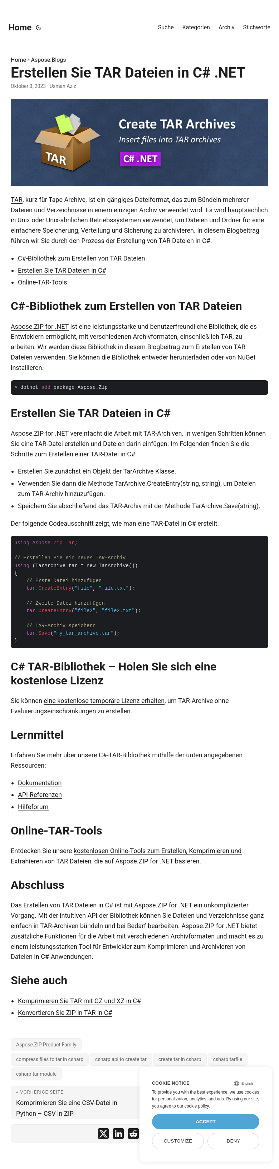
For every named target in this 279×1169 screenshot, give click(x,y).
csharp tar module (36, 1074)
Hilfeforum (33, 807)
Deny (233, 1141)
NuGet (246, 357)
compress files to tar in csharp (49, 1059)
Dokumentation (40, 783)
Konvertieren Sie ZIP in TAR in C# (65, 1012)
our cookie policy (193, 1106)
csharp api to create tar (121, 1059)
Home (20, 28)
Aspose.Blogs (48, 59)
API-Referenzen (40, 794)
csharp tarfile (227, 1059)
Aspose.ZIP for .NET (40, 326)
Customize (178, 1141)
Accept (206, 1121)
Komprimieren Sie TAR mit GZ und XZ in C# (79, 1001)
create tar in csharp (179, 1059)
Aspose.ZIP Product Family (46, 1044)
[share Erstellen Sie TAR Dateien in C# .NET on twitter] (103, 1135)
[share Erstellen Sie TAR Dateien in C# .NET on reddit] (133, 1135)
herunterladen (190, 357)
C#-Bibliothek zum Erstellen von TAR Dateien (81, 258)
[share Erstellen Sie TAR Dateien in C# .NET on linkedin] (118, 1135)
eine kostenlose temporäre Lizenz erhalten (104, 700)
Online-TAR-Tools (42, 282)
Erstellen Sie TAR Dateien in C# (62, 270)
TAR (17, 199)
